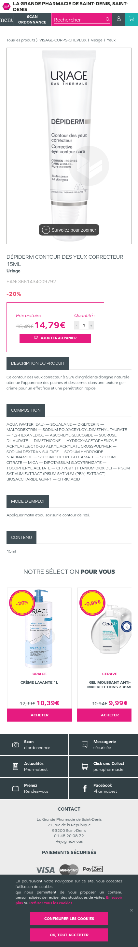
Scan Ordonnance (32, 19)
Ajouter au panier (55, 338)
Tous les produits (21, 40)
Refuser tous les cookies (50, 903)
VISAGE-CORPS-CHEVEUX (63, 40)
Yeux (111, 40)
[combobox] (80, 19)
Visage (97, 40)
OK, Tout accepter (69, 935)
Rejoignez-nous (69, 841)
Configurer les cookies (69, 918)
